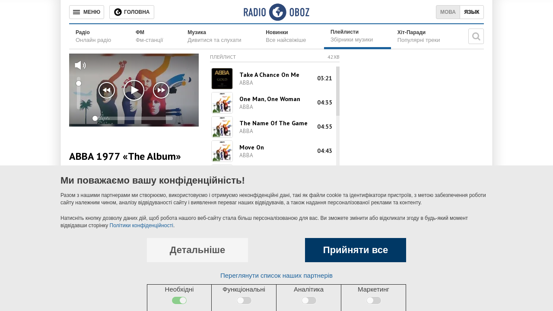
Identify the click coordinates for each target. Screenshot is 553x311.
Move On (251, 147)
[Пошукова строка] (476, 36)
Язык (471, 12)
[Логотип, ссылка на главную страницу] (276, 12)
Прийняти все (355, 249)
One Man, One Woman (269, 99)
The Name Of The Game (273, 123)
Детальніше (197, 249)
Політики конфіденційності (141, 225)
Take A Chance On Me (269, 75)
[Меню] (86, 12)
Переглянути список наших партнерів (276, 275)
